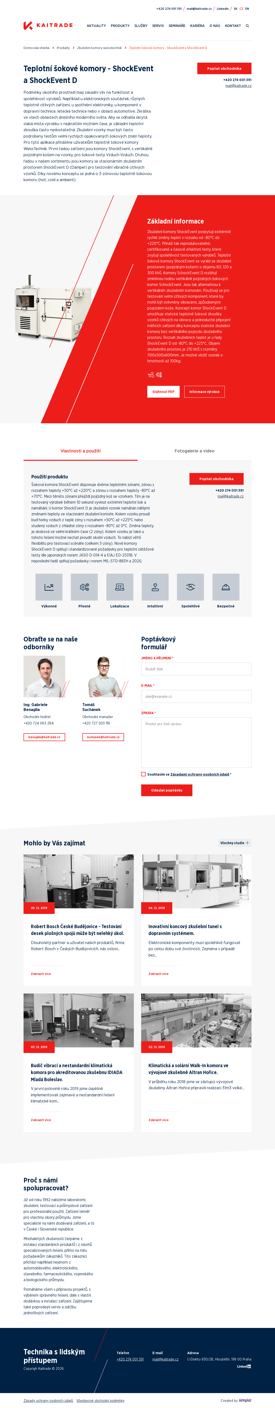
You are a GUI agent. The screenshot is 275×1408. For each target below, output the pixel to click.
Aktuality (96, 25)
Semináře (177, 25)
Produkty (120, 25)
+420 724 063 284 (39, 723)
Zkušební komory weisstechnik (99, 48)
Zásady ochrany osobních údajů (48, 1400)
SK (236, 9)
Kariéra (197, 25)
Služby (140, 25)
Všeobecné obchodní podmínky (100, 1400)
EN (247, 9)
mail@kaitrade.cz (238, 85)
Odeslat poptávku (166, 790)
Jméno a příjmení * (157, 658)
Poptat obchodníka (224, 68)
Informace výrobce (204, 392)
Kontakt (233, 25)
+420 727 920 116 (96, 723)
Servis (158, 25)
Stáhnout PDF (163, 392)
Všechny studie (232, 843)
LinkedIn (223, 9)
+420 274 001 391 (237, 80)
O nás (215, 25)
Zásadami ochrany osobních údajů (199, 774)
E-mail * (147, 685)
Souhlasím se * (189, 774)
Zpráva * (148, 713)
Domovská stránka (37, 48)
